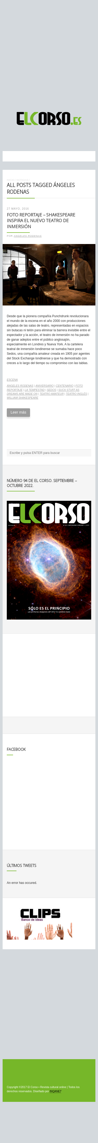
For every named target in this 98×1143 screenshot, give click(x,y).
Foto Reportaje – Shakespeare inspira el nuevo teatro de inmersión (41, 220)
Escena (12, 379)
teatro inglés (76, 393)
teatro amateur (52, 393)
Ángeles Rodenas (20, 385)
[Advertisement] (49, 53)
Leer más (18, 412)
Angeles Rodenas (28, 236)
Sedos (51, 390)
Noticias (22, 179)
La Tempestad (35, 390)
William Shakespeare (22, 397)
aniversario (45, 385)
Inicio (10, 179)
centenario (64, 385)
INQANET (55, 1091)
